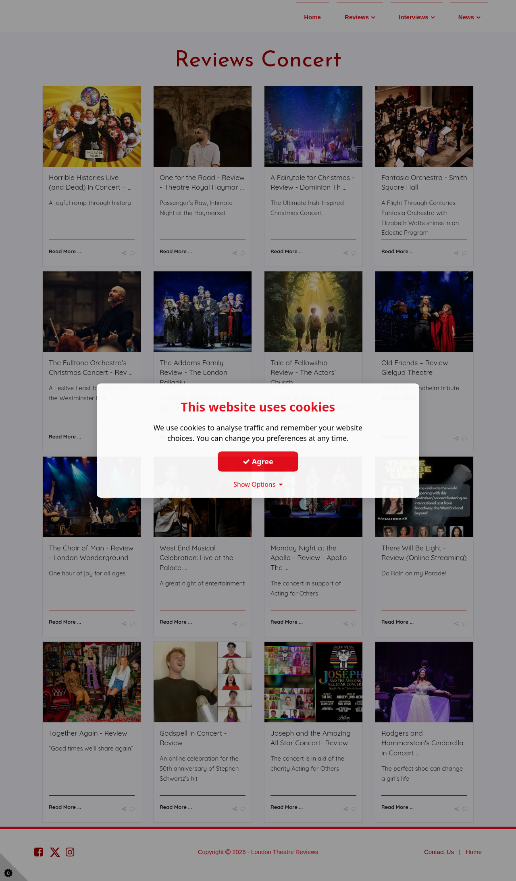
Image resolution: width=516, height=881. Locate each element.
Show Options (258, 484)
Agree (258, 461)
